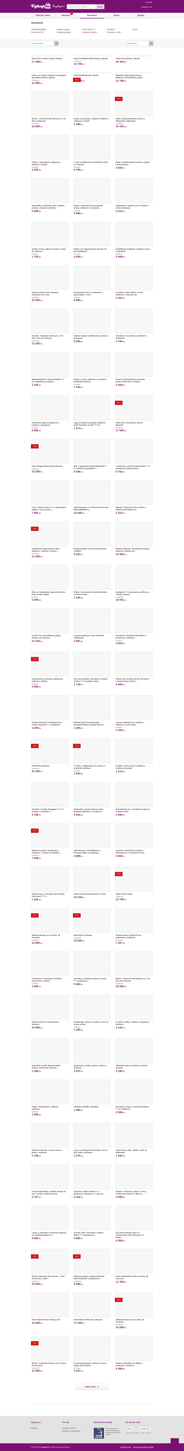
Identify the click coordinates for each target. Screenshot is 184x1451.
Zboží (116, 15)
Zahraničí (110, 29)
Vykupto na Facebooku (71, 1431)
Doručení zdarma (69, 1428)
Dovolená (92, 15)
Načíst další (90, 1387)
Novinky (67, 15)
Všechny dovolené (38, 29)
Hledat (100, 7)
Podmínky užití (125, 1447)
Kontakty (149, 2)
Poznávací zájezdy (89, 32)
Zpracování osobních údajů (143, 1447)
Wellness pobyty (63, 29)
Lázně (134, 29)
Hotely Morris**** (88, 29)
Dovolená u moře (114, 32)
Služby (140, 15)
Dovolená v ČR (37, 32)
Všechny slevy (43, 15)
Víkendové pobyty (64, 32)
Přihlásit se (145, 7)
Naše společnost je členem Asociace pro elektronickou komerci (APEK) (113, 1431)
